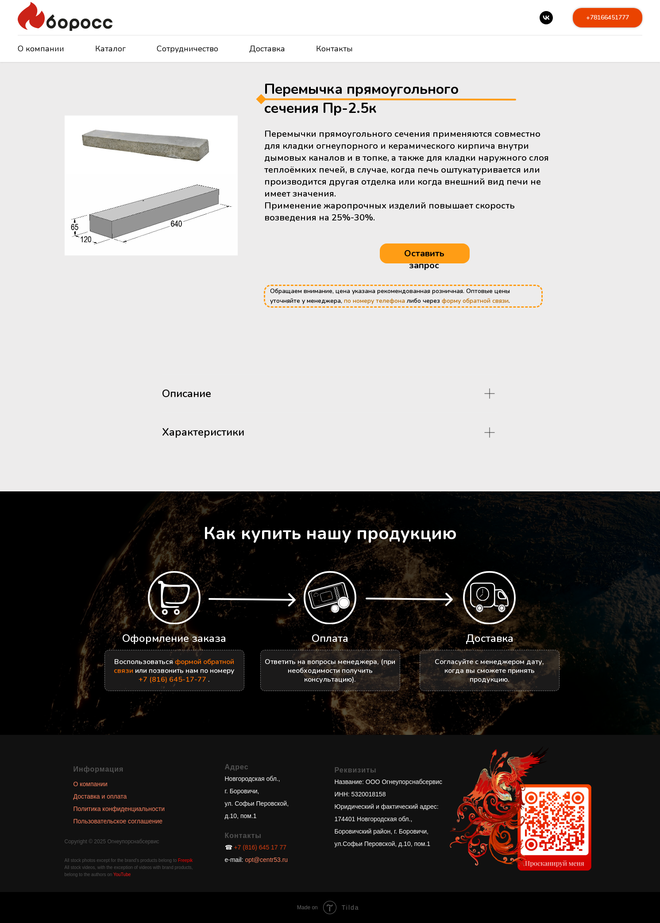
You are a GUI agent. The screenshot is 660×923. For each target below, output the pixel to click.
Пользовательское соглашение (118, 821)
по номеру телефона (374, 301)
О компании (41, 48)
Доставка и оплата (100, 796)
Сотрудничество (187, 48)
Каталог (110, 48)
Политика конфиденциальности (119, 808)
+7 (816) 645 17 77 (260, 847)
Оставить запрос (424, 259)
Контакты (334, 48)
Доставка (267, 48)
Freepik (185, 860)
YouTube (122, 874)
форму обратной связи (475, 301)
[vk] (546, 17)
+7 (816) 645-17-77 (172, 679)
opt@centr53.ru (265, 859)
